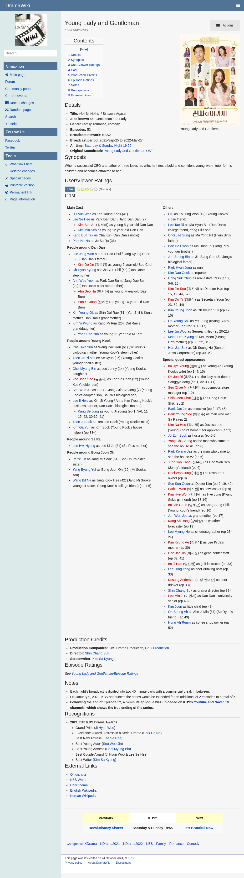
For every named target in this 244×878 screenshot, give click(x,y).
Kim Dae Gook (179, 273)
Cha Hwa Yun (82, 347)
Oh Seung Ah (178, 612)
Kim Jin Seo (177, 289)
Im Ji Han (175, 564)
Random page (20, 110)
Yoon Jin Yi (80, 358)
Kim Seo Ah (86, 225)
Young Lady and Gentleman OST (128, 151)
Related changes (22, 171)
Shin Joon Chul (179, 398)
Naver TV (222, 702)
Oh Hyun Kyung (84, 270)
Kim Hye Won (178, 494)
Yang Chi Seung (180, 441)
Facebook (12, 140)
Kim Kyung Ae (178, 542)
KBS (149, 844)
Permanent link (21, 192)
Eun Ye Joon (87, 302)
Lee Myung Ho (179, 531)
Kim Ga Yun (81, 427)
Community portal (18, 89)
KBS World (78, 780)
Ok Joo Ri (175, 377)
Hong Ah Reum (179, 622)
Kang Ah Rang (178, 521)
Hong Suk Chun (180, 278)
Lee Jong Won (83, 254)
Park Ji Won (177, 489)
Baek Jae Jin (177, 409)
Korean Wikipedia (83, 796)
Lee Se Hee (81, 219)
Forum (10, 82)
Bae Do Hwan (178, 246)
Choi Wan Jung (179, 473)
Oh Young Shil (178, 321)
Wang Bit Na (81, 480)
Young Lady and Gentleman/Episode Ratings (105, 673)
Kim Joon (175, 606)
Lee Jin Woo (177, 331)
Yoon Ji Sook (82, 422)
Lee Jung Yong (179, 569)
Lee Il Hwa (80, 400)
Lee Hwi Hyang (83, 446)
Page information (22, 199)
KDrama (91, 844)
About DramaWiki (99, 862)
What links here (21, 164)
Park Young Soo (180, 414)
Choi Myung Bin (84, 369)
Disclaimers (123, 862)
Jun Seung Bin (179, 257)
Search (10, 117)
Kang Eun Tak (82, 235)
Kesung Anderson (181, 580)
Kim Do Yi (175, 299)
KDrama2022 (133, 844)
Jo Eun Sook (177, 435)
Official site (78, 774)
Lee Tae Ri (176, 225)
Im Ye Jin (79, 459)
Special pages (20, 178)
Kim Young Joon (180, 310)
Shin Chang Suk (180, 590)
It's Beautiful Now (199, 828)
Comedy (193, 844)
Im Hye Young (178, 366)
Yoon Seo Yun (88, 334)
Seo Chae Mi (177, 387)
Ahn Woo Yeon (83, 280)
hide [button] (84, 49)
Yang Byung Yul (84, 469)
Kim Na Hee (177, 425)
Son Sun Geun (179, 484)
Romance (176, 844)
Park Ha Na (81, 241)
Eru (170, 214)
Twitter (10, 147)
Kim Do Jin (86, 265)
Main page (17, 75)
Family (161, 844)
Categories (74, 844)
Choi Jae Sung (179, 235)
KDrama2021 (110, 844)
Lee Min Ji (175, 596)
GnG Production (157, 648)
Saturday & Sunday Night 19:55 (108, 145)
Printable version (22, 185)
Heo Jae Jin (177, 553)
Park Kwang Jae (180, 451)
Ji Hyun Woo (81, 214)
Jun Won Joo (177, 515)
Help (13, 124)
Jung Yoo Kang (179, 462)
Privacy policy (73, 862)
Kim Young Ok (83, 312)
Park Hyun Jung (180, 267)
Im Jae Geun (177, 505)
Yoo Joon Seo (82, 379)
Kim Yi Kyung (82, 323)
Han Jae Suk (177, 348)
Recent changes (22, 103)
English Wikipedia (83, 790)
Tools (10, 156)
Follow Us (15, 132)
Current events (16, 96)
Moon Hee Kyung (181, 337)
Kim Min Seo (87, 230)
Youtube (200, 702)
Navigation (14, 66)
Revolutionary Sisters (106, 828)
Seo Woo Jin (81, 390)
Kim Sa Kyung (103, 659)
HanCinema (79, 785)
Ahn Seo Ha (87, 291)
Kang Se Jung (88, 411)
